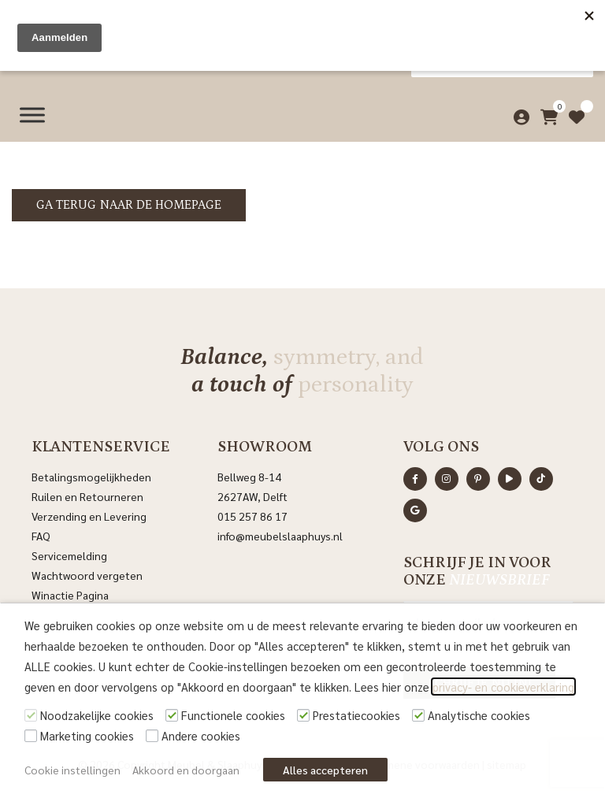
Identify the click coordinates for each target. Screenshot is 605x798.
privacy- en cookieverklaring (503, 686)
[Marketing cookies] (30, 735)
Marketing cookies (87, 735)
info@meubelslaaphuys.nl (280, 536)
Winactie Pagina (71, 595)
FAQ (41, 536)
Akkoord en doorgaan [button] (185, 770)
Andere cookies (200, 735)
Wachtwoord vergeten (87, 575)
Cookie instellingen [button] (72, 770)
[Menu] (32, 112)
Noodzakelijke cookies (97, 714)
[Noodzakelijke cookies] (30, 715)
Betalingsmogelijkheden (91, 477)
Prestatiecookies (356, 714)
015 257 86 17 (252, 516)
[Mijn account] (518, 112)
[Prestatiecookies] (303, 715)
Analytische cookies (479, 714)
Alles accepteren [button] (325, 770)
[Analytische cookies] (418, 715)
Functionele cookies (233, 714)
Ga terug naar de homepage (128, 205)
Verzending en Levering (89, 516)
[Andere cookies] (152, 735)
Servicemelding (69, 555)
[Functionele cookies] (171, 715)
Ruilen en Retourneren (87, 496)
